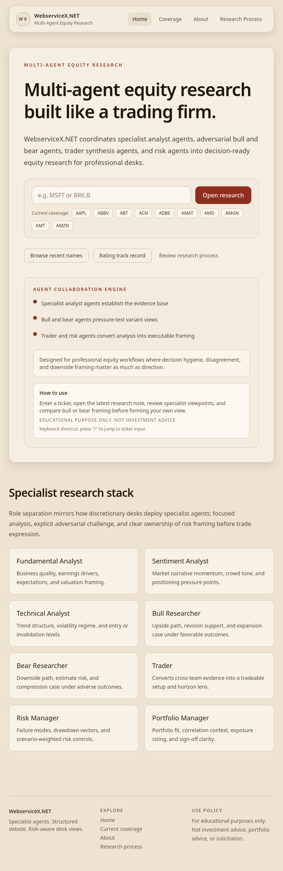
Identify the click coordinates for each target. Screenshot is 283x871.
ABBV (103, 213)
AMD (209, 213)
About (200, 18)
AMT (40, 225)
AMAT (187, 213)
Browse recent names (56, 255)
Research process (121, 846)
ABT (124, 213)
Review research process (188, 255)
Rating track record (122, 255)
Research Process (241, 18)
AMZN (62, 225)
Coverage (170, 18)
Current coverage (121, 828)
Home (139, 18)
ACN (143, 213)
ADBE (164, 213)
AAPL (81, 213)
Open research (223, 195)
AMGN (232, 213)
